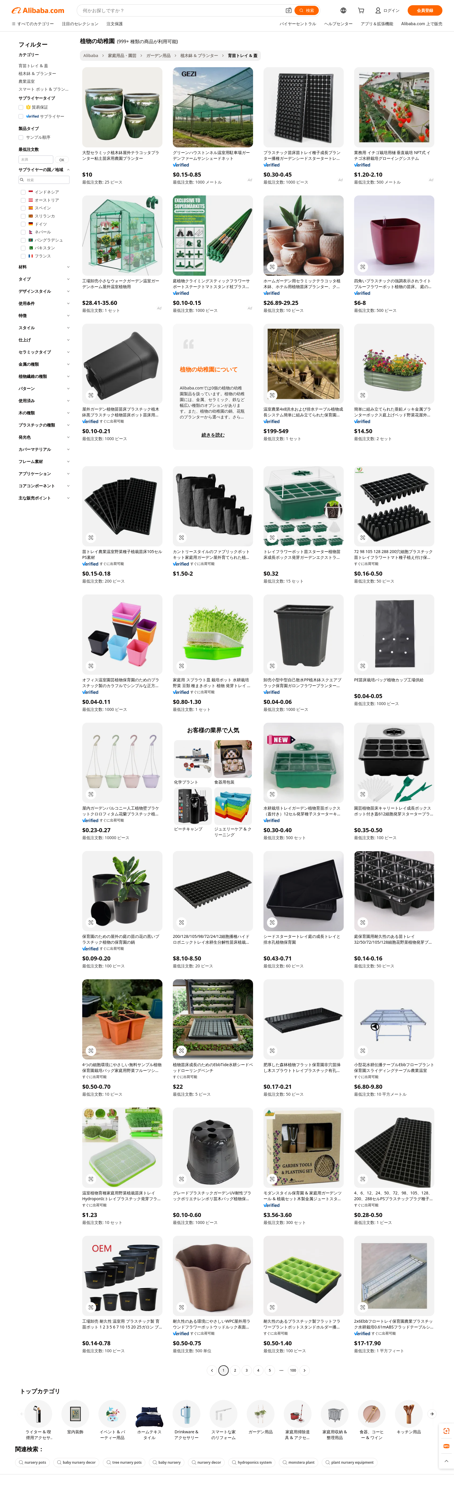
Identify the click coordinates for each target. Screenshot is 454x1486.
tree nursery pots (124, 1462)
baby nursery (167, 1462)
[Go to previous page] (212, 1370)
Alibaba (90, 55)
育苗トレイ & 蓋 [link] (242, 55)
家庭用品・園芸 (122, 55)
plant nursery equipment (349, 1462)
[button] (288, 10)
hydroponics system (252, 1462)
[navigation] (44, 706)
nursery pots (32, 1462)
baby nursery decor (76, 1462)
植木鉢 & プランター (199, 55)
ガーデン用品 (158, 55)
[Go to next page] (304, 1370)
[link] (446, 1431)
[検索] (306, 10)
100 (293, 1370)
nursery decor (206, 1462)
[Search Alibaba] (182, 10)
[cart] (362, 11)
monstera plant (298, 1462)
